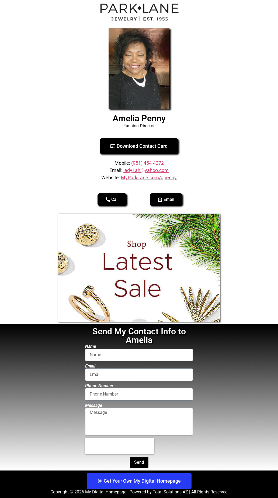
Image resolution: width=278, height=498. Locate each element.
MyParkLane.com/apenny (149, 177)
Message (93, 405)
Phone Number (99, 386)
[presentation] (119, 446)
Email (90, 366)
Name (90, 346)
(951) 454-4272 (147, 163)
